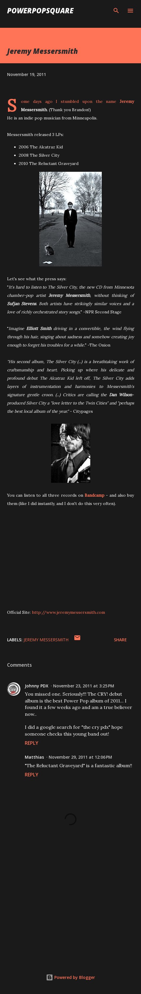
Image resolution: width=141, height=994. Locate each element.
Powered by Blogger (70, 977)
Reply (31, 743)
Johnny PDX (36, 686)
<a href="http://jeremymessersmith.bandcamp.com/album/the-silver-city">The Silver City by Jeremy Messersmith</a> (66, 577)
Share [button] (120, 639)
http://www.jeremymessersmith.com (68, 612)
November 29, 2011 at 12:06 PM (80, 757)
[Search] (116, 10)
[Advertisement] (70, 907)
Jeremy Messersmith (46, 639)
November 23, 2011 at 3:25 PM (83, 686)
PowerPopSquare (40, 10)
